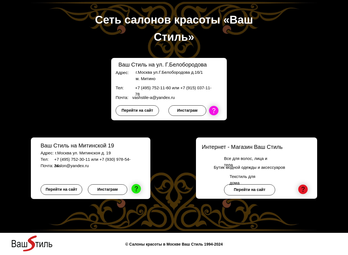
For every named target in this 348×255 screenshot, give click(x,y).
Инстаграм (187, 110)
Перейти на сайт (137, 110)
